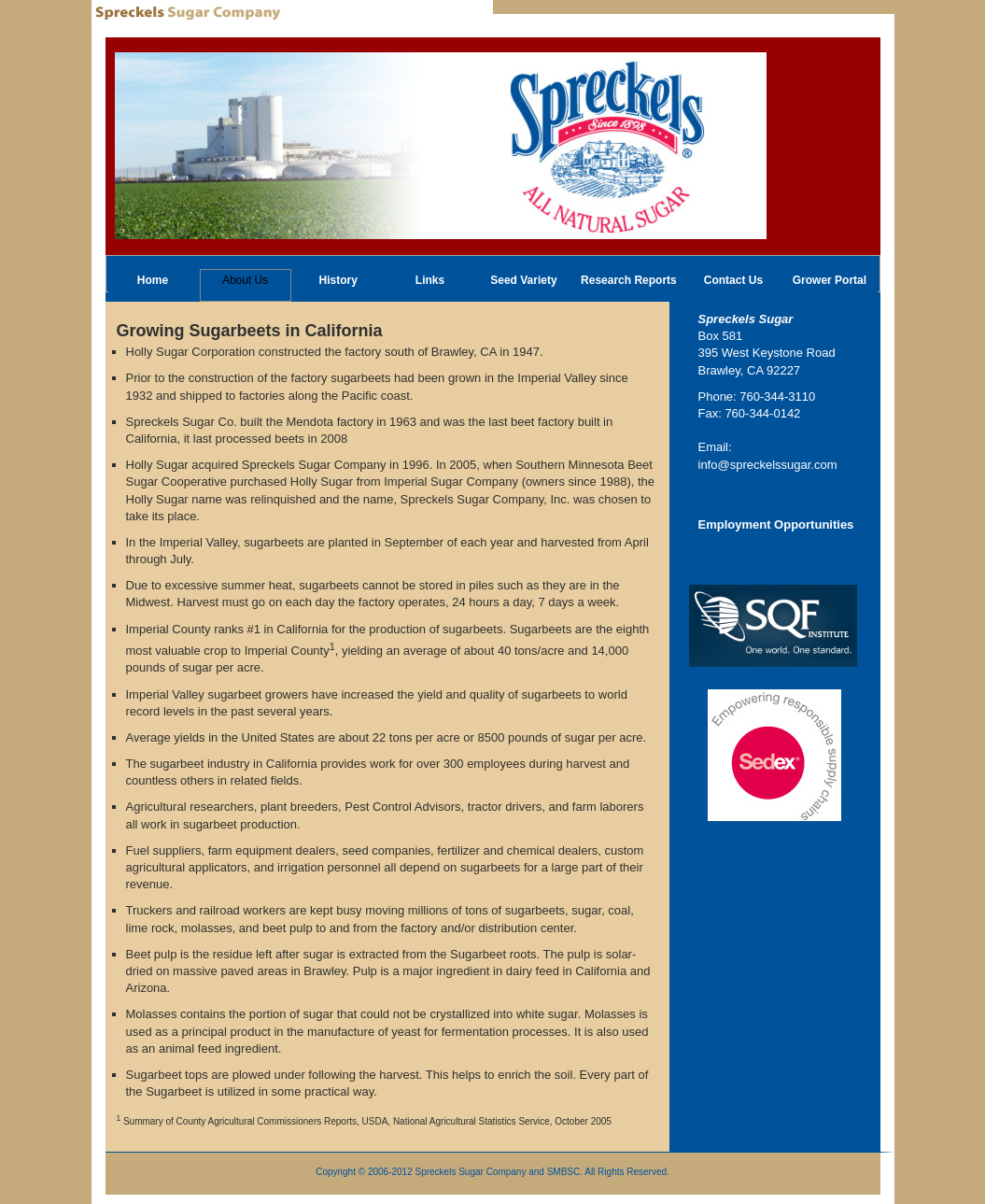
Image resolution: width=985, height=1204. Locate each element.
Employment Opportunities (776, 524)
